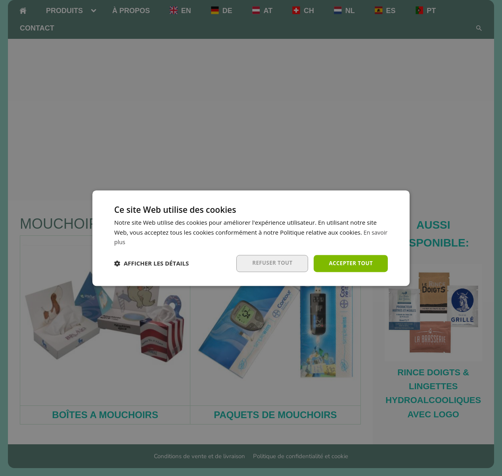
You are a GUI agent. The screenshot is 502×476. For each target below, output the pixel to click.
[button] (151, 263)
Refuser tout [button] (269, 263)
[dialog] (251, 238)
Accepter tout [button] (350, 263)
